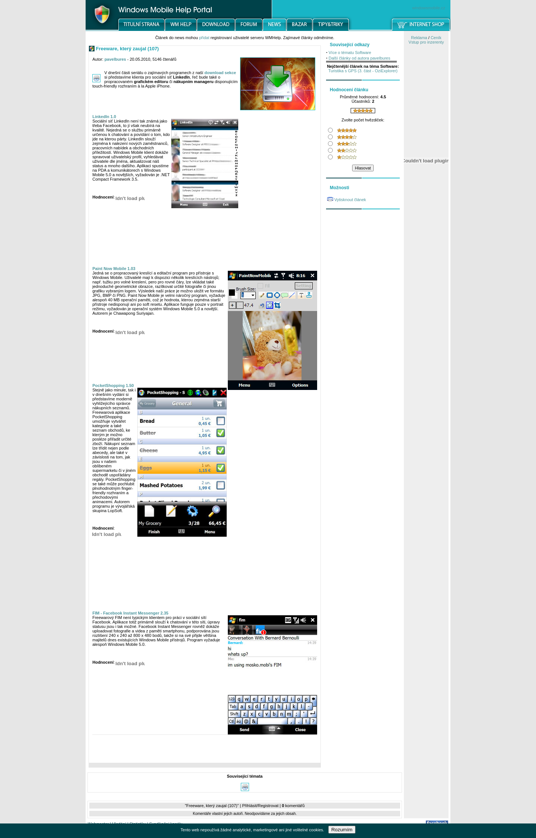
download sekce (220, 72)
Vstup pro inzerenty (426, 42)
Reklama (419, 37)
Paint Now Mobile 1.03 (113, 268)
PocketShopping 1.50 (113, 385)
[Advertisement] (205, 750)
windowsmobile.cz (428, 8)
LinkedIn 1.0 (104, 116)
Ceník (436, 37)
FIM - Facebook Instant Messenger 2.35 (130, 613)
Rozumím (341, 829)
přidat (204, 37)
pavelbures (115, 59)
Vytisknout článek (350, 199)
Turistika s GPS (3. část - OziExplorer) (363, 71)
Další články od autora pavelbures (359, 58)
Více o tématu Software (350, 52)
